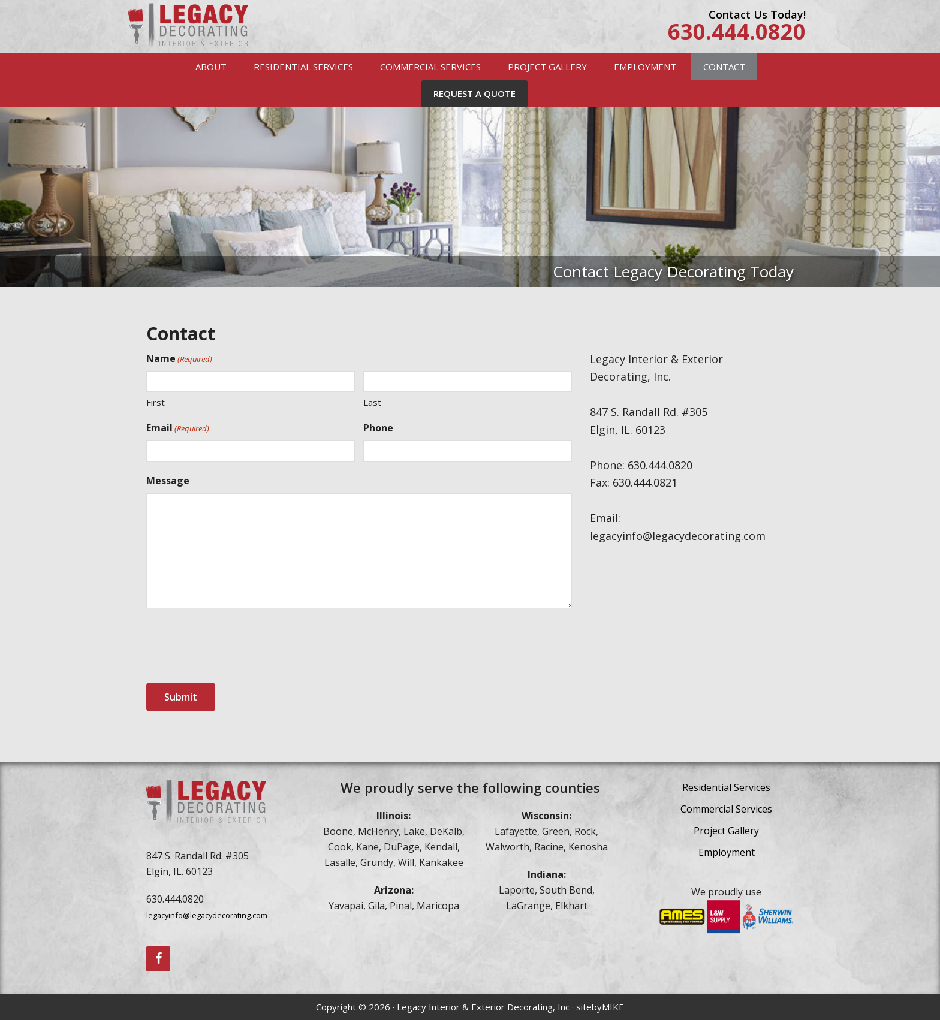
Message (167, 480)
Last (372, 402)
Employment (726, 852)
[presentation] (237, 646)
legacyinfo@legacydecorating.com (206, 915)
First (155, 402)
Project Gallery (726, 830)
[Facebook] (158, 958)
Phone (378, 427)
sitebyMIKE (600, 1007)
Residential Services (726, 787)
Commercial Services (726, 809)
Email (177, 428)
